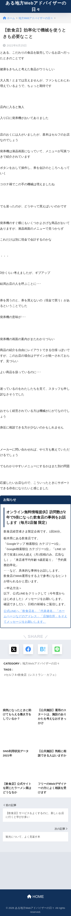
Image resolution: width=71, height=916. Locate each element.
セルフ (10, 674)
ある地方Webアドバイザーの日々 (35, 6)
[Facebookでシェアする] (28, 649)
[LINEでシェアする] (57, 649)
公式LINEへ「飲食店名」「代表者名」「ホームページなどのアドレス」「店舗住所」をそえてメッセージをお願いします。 (35, 616)
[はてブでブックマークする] (43, 649)
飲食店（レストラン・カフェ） (38, 674)
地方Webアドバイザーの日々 (41, 663)
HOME (35, 896)
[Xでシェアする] (14, 649)
